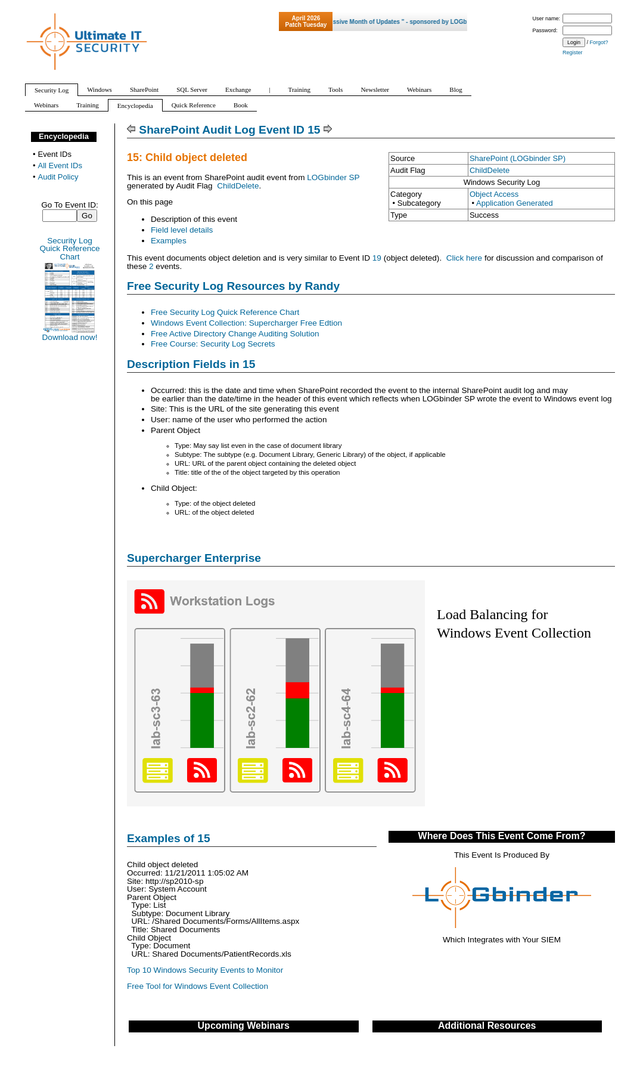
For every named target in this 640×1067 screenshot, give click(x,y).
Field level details (182, 229)
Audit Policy (58, 176)
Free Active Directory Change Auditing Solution (235, 333)
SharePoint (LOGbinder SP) (518, 158)
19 (376, 257)
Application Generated (514, 203)
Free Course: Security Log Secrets (213, 343)
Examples (169, 240)
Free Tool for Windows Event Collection (197, 986)
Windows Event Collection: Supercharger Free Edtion (246, 322)
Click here (464, 257)
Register (573, 52)
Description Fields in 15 (191, 364)
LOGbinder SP (333, 177)
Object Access (494, 194)
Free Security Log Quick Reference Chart (225, 312)
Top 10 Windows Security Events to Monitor (205, 970)
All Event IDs (60, 165)
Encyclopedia (64, 136)
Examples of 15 (168, 838)
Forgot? (599, 42)
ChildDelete (489, 170)
